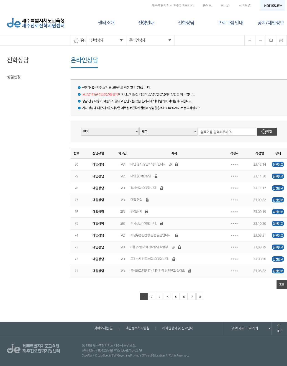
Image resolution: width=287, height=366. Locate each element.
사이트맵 (245, 5)
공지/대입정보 (270, 22)
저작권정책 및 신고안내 (177, 328)
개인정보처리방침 (137, 328)
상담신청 (13, 77)
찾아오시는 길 (103, 328)
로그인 (225, 5)
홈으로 (207, 5)
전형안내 (146, 22)
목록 (281, 284)
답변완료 (278, 164)
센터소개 (106, 22)
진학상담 (186, 22)
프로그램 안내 (230, 22)
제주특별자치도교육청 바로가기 (172, 5)
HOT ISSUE (273, 6)
